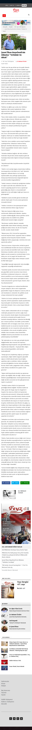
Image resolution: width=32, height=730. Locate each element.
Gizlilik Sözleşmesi (7, 699)
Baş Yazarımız (5, 690)
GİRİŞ (6, 5)
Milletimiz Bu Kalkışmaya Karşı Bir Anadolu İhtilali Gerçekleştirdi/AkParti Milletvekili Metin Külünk (15, 555)
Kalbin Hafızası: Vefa (15, 660)
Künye (3, 683)
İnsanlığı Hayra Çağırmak (10, 570)
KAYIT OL (12, 5)
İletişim (3, 686)
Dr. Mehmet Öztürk (21, 61)
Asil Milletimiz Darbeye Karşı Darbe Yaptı (15, 550)
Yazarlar (3, 692)
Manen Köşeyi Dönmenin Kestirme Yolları (19, 610)
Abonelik (4, 704)
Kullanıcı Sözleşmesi (7, 701)
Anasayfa (5, 27)
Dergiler (11, 27)
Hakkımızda (5, 681)
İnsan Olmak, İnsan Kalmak (16, 666)
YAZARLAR (5, 603)
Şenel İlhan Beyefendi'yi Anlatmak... (18, 616)
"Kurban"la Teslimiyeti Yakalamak (17, 622)
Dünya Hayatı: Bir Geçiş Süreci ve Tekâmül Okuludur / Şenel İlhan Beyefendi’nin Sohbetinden (18, 643)
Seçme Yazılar (4, 63)
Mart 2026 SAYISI (6, 578)
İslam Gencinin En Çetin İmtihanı (17, 628)
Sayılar (3, 695)
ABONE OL (18, 5)
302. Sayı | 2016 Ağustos (20, 27)
